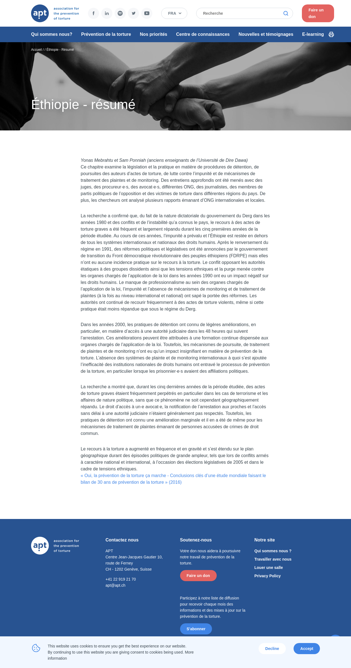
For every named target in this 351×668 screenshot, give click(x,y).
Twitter (133, 13)
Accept (306, 648)
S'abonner (196, 629)
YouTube (146, 13)
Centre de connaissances (203, 34)
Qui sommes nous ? (273, 551)
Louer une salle (268, 567)
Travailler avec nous (273, 559)
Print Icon (331, 34)
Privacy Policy (267, 576)
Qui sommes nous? (51, 34)
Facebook (93, 13)
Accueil (36, 50)
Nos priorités (153, 34)
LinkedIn (106, 13)
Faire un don (316, 13)
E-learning (313, 34)
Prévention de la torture (106, 34)
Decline (272, 648)
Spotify (120, 13)
